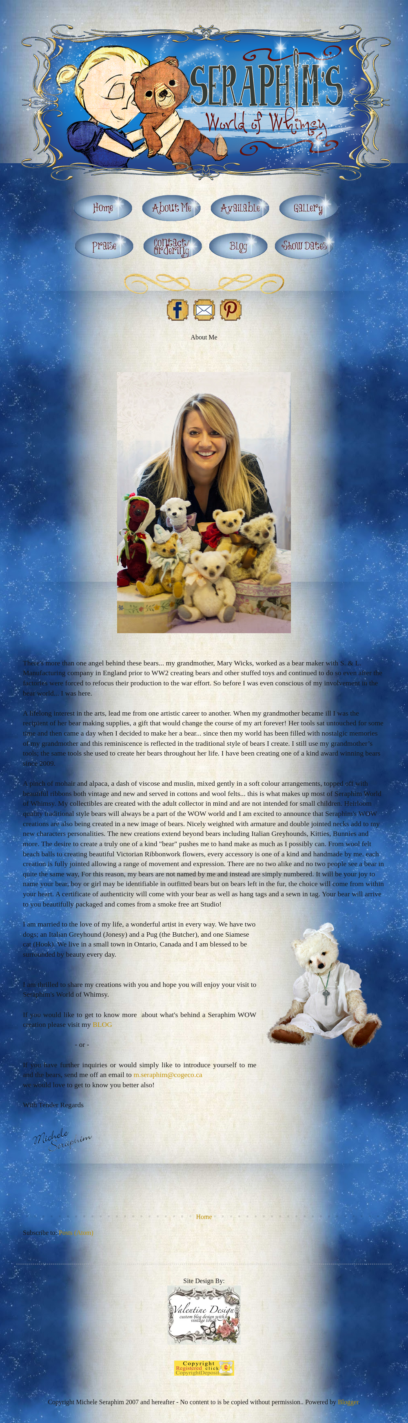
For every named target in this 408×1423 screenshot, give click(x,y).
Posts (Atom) (76, 1232)
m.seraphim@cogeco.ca (167, 1075)
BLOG (102, 1024)
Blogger (348, 1402)
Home (204, 1216)
